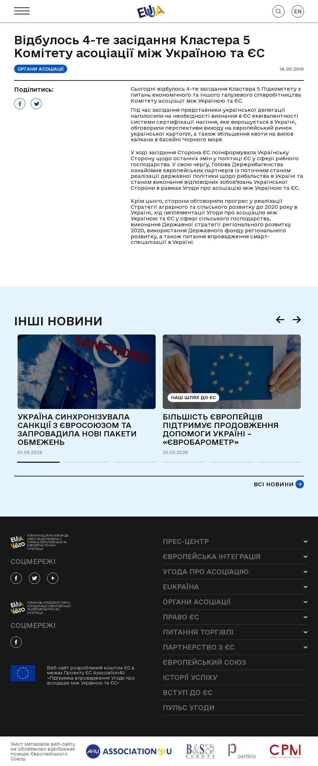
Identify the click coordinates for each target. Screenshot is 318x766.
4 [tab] (165, 465)
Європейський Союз (204, 662)
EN (298, 11)
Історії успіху (190, 677)
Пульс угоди (188, 708)
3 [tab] (117, 465)
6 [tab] (261, 465)
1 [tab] (20, 465)
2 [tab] (68, 465)
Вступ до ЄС (188, 692)
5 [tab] (213, 465)
